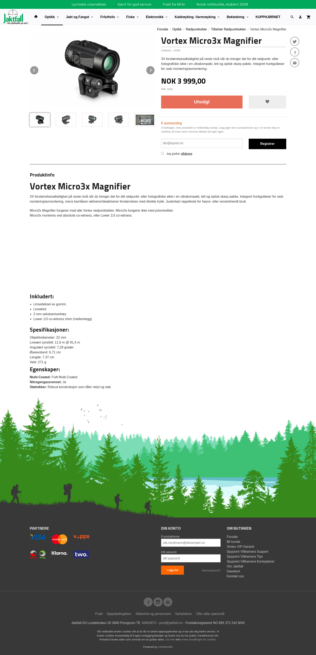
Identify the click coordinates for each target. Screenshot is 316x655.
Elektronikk (155, 17)
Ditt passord (168, 552)
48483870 (149, 623)
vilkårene (186, 153)
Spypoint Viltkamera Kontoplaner (251, 561)
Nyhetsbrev (183, 614)
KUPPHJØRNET (268, 17)
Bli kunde (233, 541)
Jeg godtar (173, 153)
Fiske (130, 17)
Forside (162, 29)
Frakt (99, 614)
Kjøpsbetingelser (119, 614)
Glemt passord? (211, 570)
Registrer (267, 143)
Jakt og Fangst (77, 17)
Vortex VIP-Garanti (240, 546)
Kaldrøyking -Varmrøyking (195, 17)
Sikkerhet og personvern (153, 614)
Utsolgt (202, 101)
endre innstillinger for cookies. (199, 639)
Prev (38, 69)
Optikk (50, 17)
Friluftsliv (107, 17)
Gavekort (233, 571)
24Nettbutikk (165, 646)
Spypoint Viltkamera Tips (245, 556)
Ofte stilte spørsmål (210, 614)
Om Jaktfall (235, 566)
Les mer (170, 639)
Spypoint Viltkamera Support (247, 551)
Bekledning (235, 17)
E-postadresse (170, 536)
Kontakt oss (235, 576)
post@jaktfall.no (171, 623)
